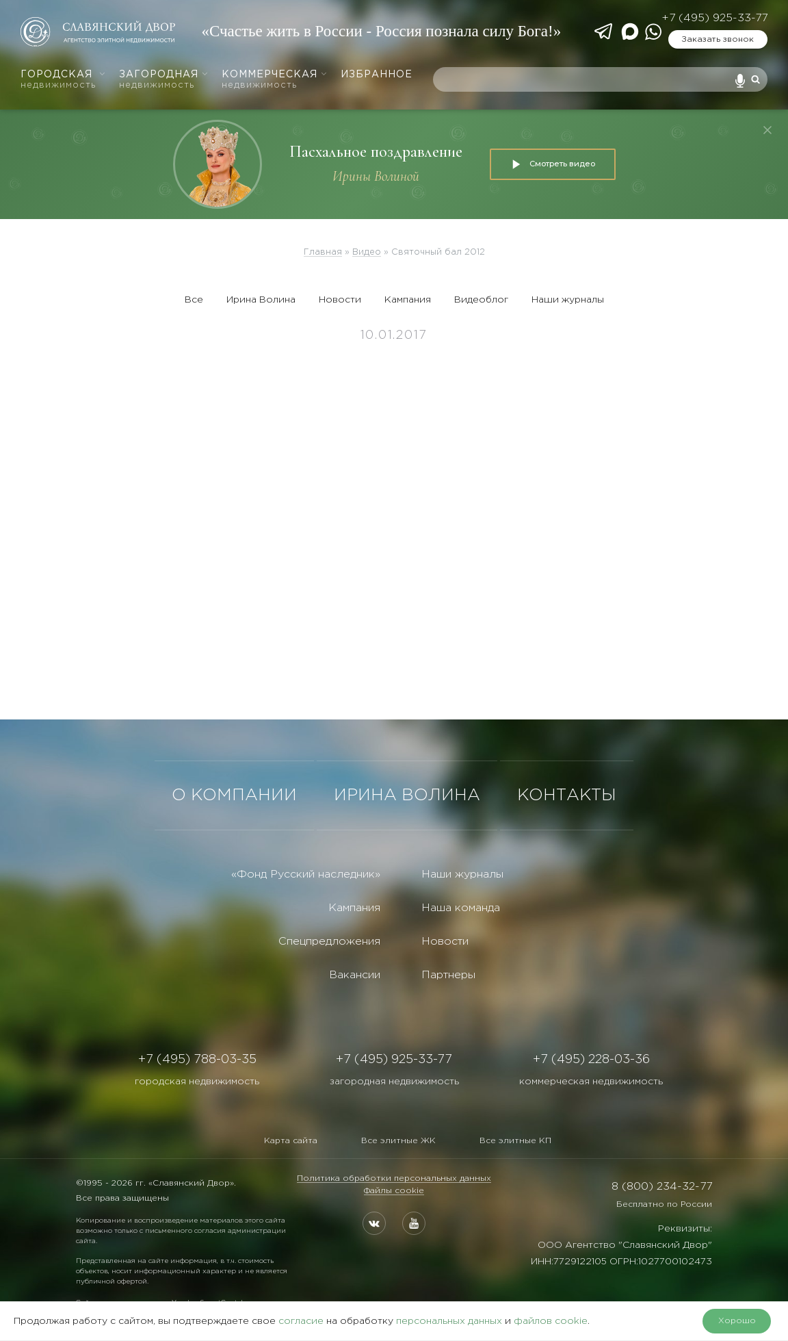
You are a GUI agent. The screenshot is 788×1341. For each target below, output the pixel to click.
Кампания (407, 300)
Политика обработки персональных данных (394, 1178)
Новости (340, 300)
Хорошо (737, 1321)
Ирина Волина (261, 300)
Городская (63, 79)
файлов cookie (551, 1321)
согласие (301, 1321)
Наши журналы (567, 300)
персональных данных (449, 1321)
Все (194, 300)
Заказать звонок (717, 39)
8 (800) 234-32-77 (662, 1187)
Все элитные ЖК (398, 1141)
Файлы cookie (394, 1191)
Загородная (164, 79)
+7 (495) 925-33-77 (714, 18)
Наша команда (460, 908)
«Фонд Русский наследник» (305, 874)
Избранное (376, 75)
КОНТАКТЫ (566, 795)
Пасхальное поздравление (375, 152)
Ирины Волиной (375, 176)
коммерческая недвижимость (591, 1081)
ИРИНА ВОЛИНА (407, 795)
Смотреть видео (552, 164)
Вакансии (354, 975)
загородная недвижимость (394, 1081)
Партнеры (448, 975)
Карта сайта (290, 1141)
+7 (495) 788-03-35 (197, 1059)
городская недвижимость (197, 1081)
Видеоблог (481, 300)
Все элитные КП (515, 1141)
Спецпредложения (329, 941)
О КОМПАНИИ (234, 795)
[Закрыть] (767, 130)
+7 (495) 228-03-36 (591, 1059)
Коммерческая (275, 79)
